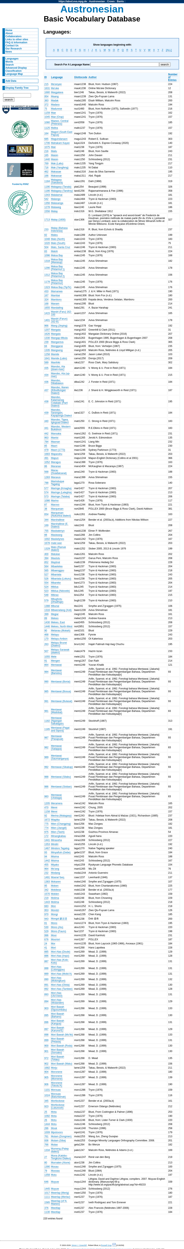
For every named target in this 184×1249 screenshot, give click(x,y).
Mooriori (55, 939)
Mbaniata (56, 574)
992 (46, 767)
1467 (47, 848)
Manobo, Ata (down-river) (58, 368)
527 (46, 574)
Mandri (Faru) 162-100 (61, 313)
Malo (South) (58, 243)
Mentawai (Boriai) (60, 681)
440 (46, 421)
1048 (47, 239)
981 (46, 711)
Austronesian (97, 1)
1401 (47, 320)
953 (46, 910)
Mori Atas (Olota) (60, 984)
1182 (47, 720)
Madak (55, 100)
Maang (55, 96)
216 (46, 151)
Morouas (56, 1089)
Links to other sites (17, 39)
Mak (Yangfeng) (60, 167)
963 (46, 437)
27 (45, 1157)
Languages (12, 58)
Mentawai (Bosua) (61, 691)
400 (46, 554)
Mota (54, 1111)
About (9, 33)
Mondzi (55, 910)
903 (46, 1008)
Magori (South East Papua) (61, 133)
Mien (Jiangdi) (59, 827)
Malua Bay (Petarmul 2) (58, 275)
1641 (47, 358)
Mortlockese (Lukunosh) (57, 1106)
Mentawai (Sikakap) (62, 767)
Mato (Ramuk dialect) (58, 548)
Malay (54, 211)
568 (46, 471)
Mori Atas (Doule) (60, 951)
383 (46, 100)
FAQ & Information (16, 42)
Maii (53, 147)
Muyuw (55, 1181)
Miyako (55, 864)
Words (9, 61)
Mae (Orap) (57, 116)
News (9, 51)
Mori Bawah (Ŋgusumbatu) (59, 1008)
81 (45, 923)
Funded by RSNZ (20, 184)
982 (46, 747)
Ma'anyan (56, 84)
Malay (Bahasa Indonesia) (59, 229)
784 (46, 441)
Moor (54, 935)
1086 (47, 500)
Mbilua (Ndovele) (60, 590)
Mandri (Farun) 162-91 (59, 320)
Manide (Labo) (59, 358)
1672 (47, 819)
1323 (47, 287)
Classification (14, 70)
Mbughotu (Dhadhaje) (57, 600)
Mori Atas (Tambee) (61, 988)
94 (45, 856)
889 (46, 973)
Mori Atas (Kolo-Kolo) (60, 961)
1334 (47, 1150)
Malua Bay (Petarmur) (57, 282)
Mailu (54, 151)
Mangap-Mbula (59, 338)
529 (46, 931)
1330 (47, 338)
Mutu (54, 1174)
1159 (47, 112)
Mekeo (55, 618)
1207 (47, 329)
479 (46, 449)
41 (45, 947)
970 (46, 914)
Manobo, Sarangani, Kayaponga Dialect (61, 412)
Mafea (54, 127)
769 (46, 163)
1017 (47, 1192)
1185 (47, 729)
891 (46, 984)
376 (46, 1208)
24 (45, 943)
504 (46, 247)
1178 (47, 281)
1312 (47, 274)
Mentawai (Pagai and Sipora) (60, 729)
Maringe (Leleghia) (61, 492)
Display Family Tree (17, 87)
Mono (54, 923)
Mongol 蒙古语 (59, 918)
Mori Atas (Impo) (60, 955)
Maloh (54, 251)
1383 (47, 881)
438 (46, 401)
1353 (47, 844)
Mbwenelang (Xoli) (61, 610)
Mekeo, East (58, 622)
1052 (47, 462)
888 (46, 968)
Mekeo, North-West (61, 626)
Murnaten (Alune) (60, 1162)
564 (46, 566)
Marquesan (57, 508)
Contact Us (12, 45)
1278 (47, 207)
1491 (47, 877)
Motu (54, 1120)
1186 (47, 190)
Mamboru (56, 299)
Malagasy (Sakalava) (57, 181)
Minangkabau (58, 836)
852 (46, 562)
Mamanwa (56, 291)
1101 (47, 1089)
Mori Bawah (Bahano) (57, 1015)
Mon (53, 906)
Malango (56, 199)
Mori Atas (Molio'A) (61, 973)
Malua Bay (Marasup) (57, 261)
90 (45, 630)
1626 (47, 333)
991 (46, 701)
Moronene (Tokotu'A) (56, 1084)
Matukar (55, 554)
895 (46, 1015)
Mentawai (56, 664)
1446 (47, 626)
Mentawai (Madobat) (56, 711)
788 (46, 482)
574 (46, 492)
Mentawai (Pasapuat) (57, 737)
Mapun (55, 458)
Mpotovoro (57, 1132)
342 (46, 889)
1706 (47, 143)
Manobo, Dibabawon (57, 382)
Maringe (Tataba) (60, 496)
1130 (47, 1212)
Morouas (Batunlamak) (58, 1095)
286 (46, 1128)
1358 (47, 1174)
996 (46, 935)
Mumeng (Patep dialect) (60, 1150)
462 (46, 171)
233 (46, 229)
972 (46, 1058)
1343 (47, 194)
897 (46, 1029)
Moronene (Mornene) (56, 1077)
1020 (47, 243)
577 (46, 488)
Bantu (120, 1)
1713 (47, 219)
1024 (47, 1095)
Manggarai (57, 346)
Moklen (55, 893)
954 (46, 96)
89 (45, 618)
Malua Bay (57, 255)
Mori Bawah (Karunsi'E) (57, 1029)
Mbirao (55, 595)
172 (46, 836)
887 (46, 961)
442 (46, 433)
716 (46, 167)
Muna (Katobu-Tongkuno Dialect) (61, 1157)
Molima (55, 898)
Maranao (56, 466)
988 (46, 776)
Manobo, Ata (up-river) (60, 375)
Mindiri (54, 844)
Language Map (14, 74)
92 (45, 815)
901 (46, 1051)
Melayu (55, 634)
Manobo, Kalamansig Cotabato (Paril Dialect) (59, 401)
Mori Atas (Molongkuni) (58, 979)
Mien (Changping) (61, 823)
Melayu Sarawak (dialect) (60, 651)
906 (46, 1084)
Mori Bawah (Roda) (61, 1045)
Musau (55, 1166)
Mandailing (57, 307)
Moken (55, 885)
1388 (47, 606)
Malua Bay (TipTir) (61, 287)
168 (46, 303)
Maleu (54, 235)
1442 (47, 860)
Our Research (14, 48)
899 (46, 1040)
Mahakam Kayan (60, 143)
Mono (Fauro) (58, 931)
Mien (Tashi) (57, 832)
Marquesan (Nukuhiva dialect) (61, 514)
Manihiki (55, 362)
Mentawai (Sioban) (61, 786)
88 (45, 534)
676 (46, 939)
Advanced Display (16, 67)
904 (46, 1071)
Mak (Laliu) (57, 163)
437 (46, 390)
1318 (47, 260)
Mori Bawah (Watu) (61, 1063)
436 (46, 381)
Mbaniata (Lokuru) (61, 578)
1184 (47, 181)
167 (46, 295)
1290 (47, 267)
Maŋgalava (57, 92)
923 (46, 1106)
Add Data (11, 80)
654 (46, 514)
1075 (47, 147)
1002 (47, 539)
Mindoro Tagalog (60, 848)
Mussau (55, 1170)
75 (45, 108)
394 (46, 558)
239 (46, 342)
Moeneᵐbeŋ (57, 877)
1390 (47, 1166)
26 (45, 1120)
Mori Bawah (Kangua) (57, 1022)
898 (46, 1034)
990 (46, 681)
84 (45, 346)
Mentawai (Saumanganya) (60, 757)
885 (46, 951)
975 (46, 832)
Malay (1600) (58, 219)
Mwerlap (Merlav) (60, 1196)
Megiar (55, 614)
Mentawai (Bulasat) (61, 701)
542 (46, 199)
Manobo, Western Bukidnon (61, 428)
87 (45, 504)
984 (46, 671)
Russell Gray (106, 1245)
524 (46, 586)
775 (46, 823)
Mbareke (56, 582)
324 (46, 299)
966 (46, 325)
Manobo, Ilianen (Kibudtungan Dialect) (60, 390)
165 (46, 155)
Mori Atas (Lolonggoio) (58, 968)
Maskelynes (57, 539)
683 (46, 906)
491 (46, 458)
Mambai (55, 295)
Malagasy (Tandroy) (62, 190)
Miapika (55, 819)
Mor (53, 943)
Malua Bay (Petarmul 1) (58, 268)
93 (45, 852)
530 (46, 927)
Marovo (55, 504)
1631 (47, 88)
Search (10, 64)
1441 (47, 840)
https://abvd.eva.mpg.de (73, 1)
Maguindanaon (59, 139)
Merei (54, 807)
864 (46, 664)
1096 (47, 255)
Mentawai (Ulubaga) (56, 796)
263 (46, 644)
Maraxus (56, 477)
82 (45, 235)
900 (46, 1045)
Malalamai (56, 194)
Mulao (54, 1144)
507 (46, 651)
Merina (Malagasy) (61, 815)
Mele (53, 656)
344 (46, 519)
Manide (55, 354)
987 (46, 737)
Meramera (56, 803)
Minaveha (56, 840)
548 (46, 595)
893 (46, 994)
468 (46, 634)
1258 (47, 354)
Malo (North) (58, 239)
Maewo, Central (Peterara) (59, 122)
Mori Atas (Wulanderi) (57, 1001)
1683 (47, 454)
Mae (53, 112)
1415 (47, 313)
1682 (47, 1067)
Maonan (55, 441)
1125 (47, 127)
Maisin (54, 155)
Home (9, 30)
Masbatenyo (57, 530)
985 (46, 691)
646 (46, 1181)
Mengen (55, 660)
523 (46, 590)
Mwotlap (55, 1208)
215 (46, 84)
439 (46, 412)
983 (46, 796)
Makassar (56, 175)
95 (45, 885)
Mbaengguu (57, 570)
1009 (47, 1132)
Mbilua (54, 586)
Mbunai (55, 606)
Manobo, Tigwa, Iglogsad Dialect (60, 421)
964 (46, 868)
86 (45, 466)
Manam (55, 303)
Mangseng (57, 350)
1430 (47, 622)
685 (46, 139)
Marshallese (57, 519)
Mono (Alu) (57, 927)
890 (46, 979)
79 (45, 1170)
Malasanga (57, 203)
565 (46, 570)
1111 (47, 1196)
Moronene (56, 1071)
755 (46, 530)
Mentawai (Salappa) (56, 747)
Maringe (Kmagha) (61, 488)
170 (46, 638)
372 (46, 104)
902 (46, 1063)
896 (46, 1022)
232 (46, 872)
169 (46, 525)
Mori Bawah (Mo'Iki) (62, 1034)
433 (46, 291)
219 (46, 898)
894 (46, 1001)
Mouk (54, 1128)
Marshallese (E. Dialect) (59, 525)
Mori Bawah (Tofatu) (57, 1058)
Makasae (56, 171)
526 (46, 578)
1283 (47, 477)
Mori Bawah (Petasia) (57, 1040)
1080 (47, 122)
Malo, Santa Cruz (60, 247)
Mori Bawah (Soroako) (57, 1051)
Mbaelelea (56, 566)
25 (45, 1111)
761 (46, 1136)
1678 (47, 543)
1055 (47, 656)
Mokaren (56, 881)
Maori (54, 445)
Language (57, 77)
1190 (47, 186)
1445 (47, 1188)
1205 (47, 803)
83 (45, 251)
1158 (47, 811)
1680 (47, 92)
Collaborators (14, 36)
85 (45, 445)
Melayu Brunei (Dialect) (59, 644)
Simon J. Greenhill (79, 1245)
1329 (47, 548)
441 (46, 428)
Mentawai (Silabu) (61, 776)
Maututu (55, 558)
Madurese (56, 108)
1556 (47, 211)
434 (46, 374)
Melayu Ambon (59, 638)
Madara (55, 104)
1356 (47, 203)
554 (46, 582)
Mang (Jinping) (59, 325)
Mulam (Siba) (58, 1140)
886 (46, 955)
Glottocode (80, 77)
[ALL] (169, 50)
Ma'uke (55, 88)
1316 (47, 610)
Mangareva (57, 342)
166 (46, 175)
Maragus (56, 462)
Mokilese (56, 889)
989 (46, 757)
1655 (47, 307)
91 (45, 660)
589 (46, 362)
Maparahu (56, 454)
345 (46, 1100)
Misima (55, 856)
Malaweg (56, 207)
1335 (47, 350)
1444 (47, 1124)
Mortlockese (57, 1100)
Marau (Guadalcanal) (59, 472)
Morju (54, 1067)
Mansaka (56, 433)
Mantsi (54, 437)
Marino (55, 500)
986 (46, 786)
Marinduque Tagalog (57, 483)
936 (46, 1140)
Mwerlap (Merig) (60, 1192)
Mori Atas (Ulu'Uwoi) (56, 994)
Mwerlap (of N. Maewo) (59, 1202)
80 (45, 1162)
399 (46, 614)
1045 (47, 116)
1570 (47, 893)
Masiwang (56, 534)
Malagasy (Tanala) (61, 186)
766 (46, 1144)
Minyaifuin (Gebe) (61, 852)
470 (46, 807)
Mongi (54, 914)
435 (46, 368)
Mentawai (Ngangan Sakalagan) (57, 721)
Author (93, 77)
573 (46, 496)
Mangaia (56, 329)
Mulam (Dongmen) (61, 1136)
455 (46, 864)
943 (46, 918)
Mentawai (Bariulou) (56, 672)
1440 (47, 159)
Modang (55, 872)
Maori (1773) (58, 449)
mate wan (56, 543)
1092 (47, 1116)
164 (46, 133)
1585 (47, 1202)
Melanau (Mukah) (60, 630)
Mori (53, 947)
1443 (47, 902)
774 (46, 827)
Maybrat (55, 562)
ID (45, 77)
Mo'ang (55, 868)
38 (45, 508)
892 (46, 988)
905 (46, 1077)
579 (46, 600)
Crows (111, 1)
